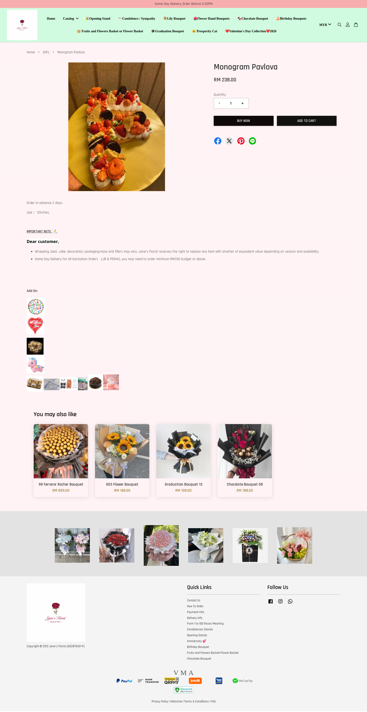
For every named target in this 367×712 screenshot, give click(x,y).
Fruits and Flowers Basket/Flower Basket (213, 653)
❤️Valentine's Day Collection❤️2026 (250, 31)
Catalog (71, 19)
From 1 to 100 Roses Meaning (205, 624)
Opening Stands (197, 636)
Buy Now (243, 121)
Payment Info (195, 613)
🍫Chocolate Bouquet (252, 19)
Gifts (46, 53)
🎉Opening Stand (97, 19)
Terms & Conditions (196, 702)
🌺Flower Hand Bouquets (211, 19)
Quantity (220, 95)
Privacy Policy (160, 702)
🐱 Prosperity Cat (204, 31)
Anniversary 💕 (196, 642)
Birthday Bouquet (198, 648)
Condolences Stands (200, 630)
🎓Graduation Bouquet (167, 31)
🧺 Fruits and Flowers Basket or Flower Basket (110, 31)
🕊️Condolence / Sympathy (136, 19)
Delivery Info (194, 619)
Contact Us (193, 601)
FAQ (213, 702)
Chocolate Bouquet (199, 659)
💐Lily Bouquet (174, 19)
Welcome (176, 702)
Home (51, 19)
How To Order (195, 607)
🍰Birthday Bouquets (291, 19)
